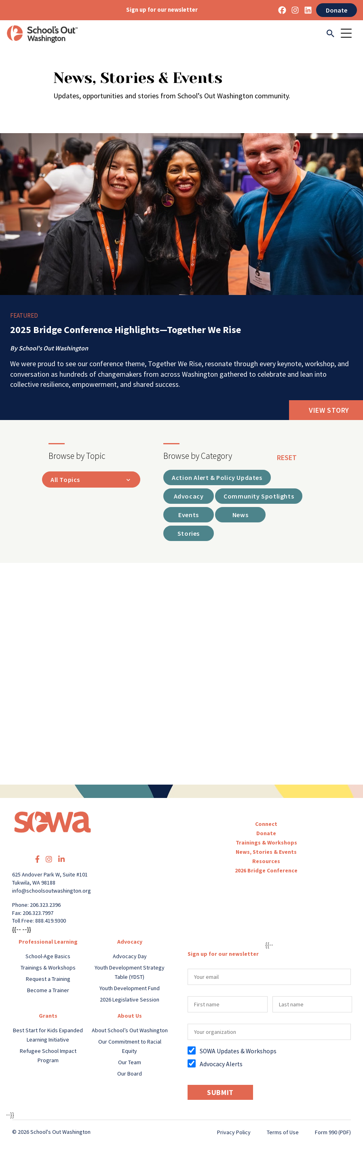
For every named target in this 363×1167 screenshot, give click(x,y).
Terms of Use (283, 1132)
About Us (130, 1015)
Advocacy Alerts (221, 1064)
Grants (48, 1015)
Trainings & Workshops (266, 842)
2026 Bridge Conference (266, 870)
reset (287, 457)
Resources (266, 861)
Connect (266, 824)
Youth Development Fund (129, 988)
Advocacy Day (130, 956)
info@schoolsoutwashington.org (51, 890)
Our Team (129, 1062)
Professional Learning (48, 941)
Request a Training (48, 978)
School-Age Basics (47, 956)
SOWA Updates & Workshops (238, 1051)
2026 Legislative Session (129, 999)
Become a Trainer (48, 990)
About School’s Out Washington (130, 1030)
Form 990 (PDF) (333, 1132)
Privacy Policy (234, 1132)
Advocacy (129, 941)
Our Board (129, 1073)
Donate (336, 10)
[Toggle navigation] (349, 34)
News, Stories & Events (266, 851)
